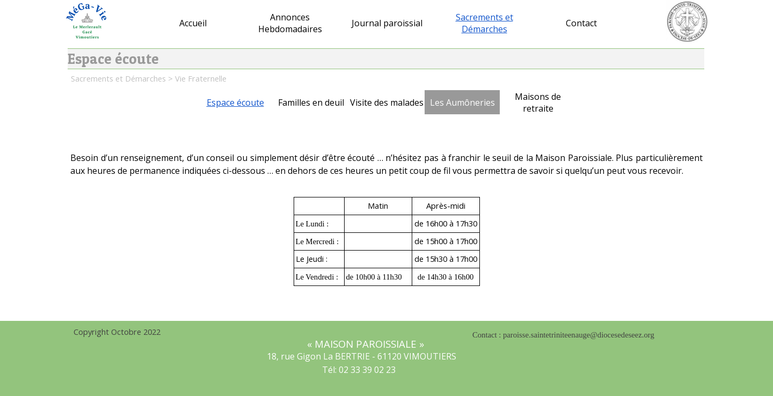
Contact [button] (581, 23)
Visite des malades (387, 102)
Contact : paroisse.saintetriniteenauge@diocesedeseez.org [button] (563, 335)
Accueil (193, 23)
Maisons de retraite (538, 102)
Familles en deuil (311, 102)
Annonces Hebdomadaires (290, 23)
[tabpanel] (386, 170)
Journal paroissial (387, 23)
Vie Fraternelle (201, 78)
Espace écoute (235, 102)
